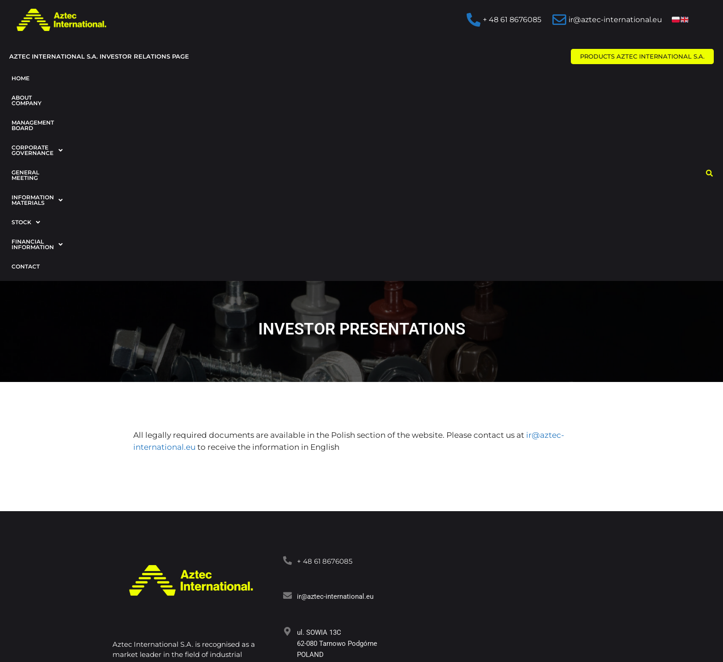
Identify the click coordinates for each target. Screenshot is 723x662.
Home (21, 78)
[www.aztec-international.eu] (287, 519)
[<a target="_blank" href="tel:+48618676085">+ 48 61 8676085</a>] (287, 391)
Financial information (544, 78)
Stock (474, 78)
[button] (232, 78)
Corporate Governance (232, 78)
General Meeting (318, 78)
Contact (26, 97)
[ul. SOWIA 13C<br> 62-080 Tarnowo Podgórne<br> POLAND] (287, 462)
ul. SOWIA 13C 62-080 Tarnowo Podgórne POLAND (337, 474)
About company (69, 78)
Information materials (403, 78)
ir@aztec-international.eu (335, 427)
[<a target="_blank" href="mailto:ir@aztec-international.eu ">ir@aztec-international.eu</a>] (287, 426)
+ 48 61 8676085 (324, 392)
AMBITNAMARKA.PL (335, 632)
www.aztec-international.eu (338, 521)
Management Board (141, 78)
